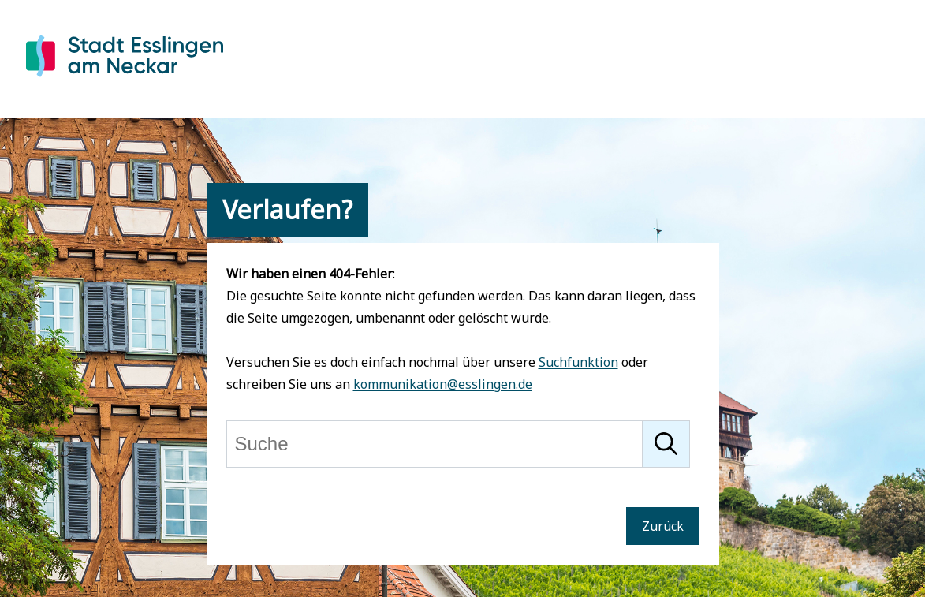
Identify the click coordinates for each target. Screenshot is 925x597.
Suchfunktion (578, 362)
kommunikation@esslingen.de (442, 384)
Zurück (663, 526)
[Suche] (434, 444)
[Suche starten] (666, 444)
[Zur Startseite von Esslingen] (124, 79)
